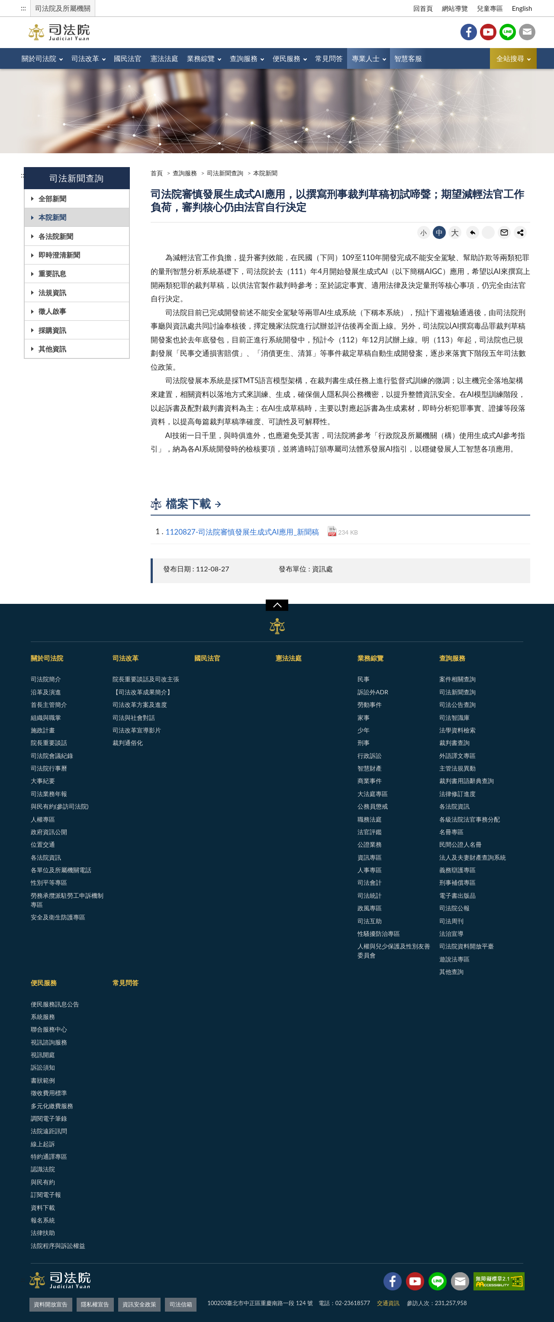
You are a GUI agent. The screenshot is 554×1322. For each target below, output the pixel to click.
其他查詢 (451, 971)
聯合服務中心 (49, 1029)
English (522, 8)
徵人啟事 (52, 311)
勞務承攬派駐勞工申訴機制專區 (67, 900)
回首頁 (423, 8)
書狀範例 (43, 1080)
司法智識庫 (454, 717)
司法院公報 (454, 908)
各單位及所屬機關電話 (61, 870)
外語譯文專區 (457, 755)
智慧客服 (447, 58)
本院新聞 (52, 217)
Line (507, 32)
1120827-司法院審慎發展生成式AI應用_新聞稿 (242, 531)
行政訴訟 (370, 755)
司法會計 (370, 882)
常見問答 (360, 58)
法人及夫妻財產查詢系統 (472, 857)
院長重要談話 (49, 742)
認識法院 (43, 1169)
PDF (332, 531)
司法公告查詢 (457, 704)
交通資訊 (388, 1302)
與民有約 (43, 1182)
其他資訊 (52, 349)
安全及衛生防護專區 (58, 917)
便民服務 (313, 58)
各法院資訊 (46, 857)
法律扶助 (43, 1232)
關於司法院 (41, 58)
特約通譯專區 (49, 1156)
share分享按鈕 (520, 232)
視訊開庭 (43, 1054)
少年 (364, 730)
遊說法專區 (454, 959)
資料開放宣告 (51, 1302)
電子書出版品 (457, 895)
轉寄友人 (504, 232)
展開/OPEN (277, 605)
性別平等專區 (49, 882)
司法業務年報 (49, 793)
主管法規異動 (457, 768)
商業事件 (370, 780)
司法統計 (370, 895)
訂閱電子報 (46, 1194)
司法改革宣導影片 (137, 730)
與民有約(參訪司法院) (59, 806)
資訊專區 (370, 857)
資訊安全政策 (139, 1302)
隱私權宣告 (95, 1302)
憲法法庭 (179, 58)
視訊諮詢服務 (49, 1042)
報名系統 (43, 1220)
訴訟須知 (43, 1067)
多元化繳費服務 (52, 1105)
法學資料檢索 (457, 730)
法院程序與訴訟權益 (58, 1245)
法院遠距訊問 (49, 1131)
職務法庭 (370, 819)
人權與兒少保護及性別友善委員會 (394, 950)
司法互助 (370, 921)
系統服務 (43, 1016)
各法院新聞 (56, 236)
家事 (364, 717)
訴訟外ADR (373, 692)
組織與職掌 (46, 717)
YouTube (488, 32)
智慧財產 (370, 768)
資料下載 (43, 1207)
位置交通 (43, 844)
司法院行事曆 (49, 768)
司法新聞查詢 (225, 173)
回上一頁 (472, 232)
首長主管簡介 (49, 704)
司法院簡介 (46, 679)
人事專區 (370, 870)
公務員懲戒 (373, 806)
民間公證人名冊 (460, 844)
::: (23, 7)
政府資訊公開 (49, 831)
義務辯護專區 (457, 870)
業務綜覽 (219, 58)
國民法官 (138, 58)
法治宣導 (451, 933)
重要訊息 (52, 273)
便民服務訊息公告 (55, 1004)
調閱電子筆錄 (49, 1118)
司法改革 (91, 58)
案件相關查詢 (457, 679)
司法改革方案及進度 (140, 704)
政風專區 (370, 908)
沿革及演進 (46, 692)
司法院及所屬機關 (62, 8)
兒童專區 (490, 8)
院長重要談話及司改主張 (146, 679)
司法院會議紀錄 (52, 755)
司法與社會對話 (134, 717)
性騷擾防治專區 (379, 933)
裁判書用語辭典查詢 (466, 780)
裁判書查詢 (454, 742)
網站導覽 (455, 8)
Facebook (469, 32)
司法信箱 (527, 32)
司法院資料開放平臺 (466, 946)
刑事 (364, 742)
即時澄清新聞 (59, 255)
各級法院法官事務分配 (469, 819)
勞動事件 (370, 704)
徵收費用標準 (49, 1092)
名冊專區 (451, 831)
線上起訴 (43, 1144)
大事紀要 (43, 780)
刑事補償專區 (457, 882)
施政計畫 (43, 730)
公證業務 (370, 844)
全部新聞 (52, 198)
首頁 (157, 173)
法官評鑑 (370, 831)
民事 (364, 679)
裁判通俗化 (128, 742)
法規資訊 (52, 292)
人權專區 (43, 819)
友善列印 (488, 232)
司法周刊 (451, 921)
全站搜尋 (510, 58)
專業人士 (401, 58)
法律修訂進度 (457, 793)
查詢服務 (266, 58)
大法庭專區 (373, 793)
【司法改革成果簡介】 (143, 692)
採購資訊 (52, 330)
